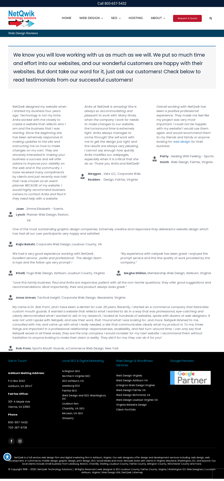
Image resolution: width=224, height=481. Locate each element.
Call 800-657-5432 (112, 3)
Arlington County (156, 463)
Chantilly (94, 463)
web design (181, 142)
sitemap (138, 472)
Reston (84, 463)
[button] (211, 18)
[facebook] (11, 441)
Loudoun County (118, 463)
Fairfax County (137, 463)
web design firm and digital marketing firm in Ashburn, (72, 457)
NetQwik (126, 472)
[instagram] (20, 441)
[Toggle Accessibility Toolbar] (7, 457)
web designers (125, 457)
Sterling (104, 463)
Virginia (161, 460)
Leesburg (74, 463)
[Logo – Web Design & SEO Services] (22, 11)
